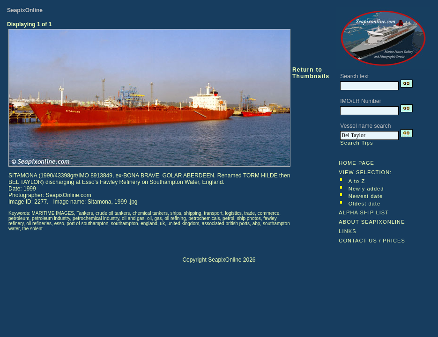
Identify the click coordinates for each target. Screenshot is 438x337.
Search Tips (356, 143)
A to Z (357, 181)
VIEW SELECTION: (365, 172)
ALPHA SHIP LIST (364, 212)
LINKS (347, 231)
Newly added (366, 188)
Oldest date (364, 203)
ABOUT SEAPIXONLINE (372, 222)
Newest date (366, 196)
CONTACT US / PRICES (372, 240)
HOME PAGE (356, 163)
